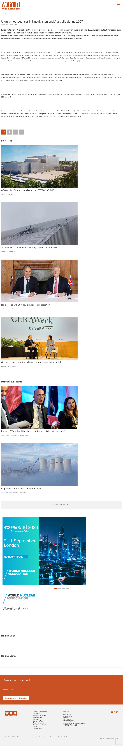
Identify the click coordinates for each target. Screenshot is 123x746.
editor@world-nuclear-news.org (74, 724)
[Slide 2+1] (63, 588)
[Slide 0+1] (55, 588)
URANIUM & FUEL (11, 14)
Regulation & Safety (39, 715)
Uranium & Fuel (38, 721)
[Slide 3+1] (67, 588)
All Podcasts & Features (61, 504)
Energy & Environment (40, 712)
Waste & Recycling (39, 723)
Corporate (36, 719)
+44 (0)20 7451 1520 (70, 725)
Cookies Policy (113, 738)
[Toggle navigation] (118, 4)
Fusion (35, 727)
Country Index (37, 729)
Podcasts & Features (6, 435)
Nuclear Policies (38, 717)
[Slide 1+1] (59, 588)
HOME (3, 14)
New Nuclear (37, 714)
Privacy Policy (103, 738)
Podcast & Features (39, 725)
